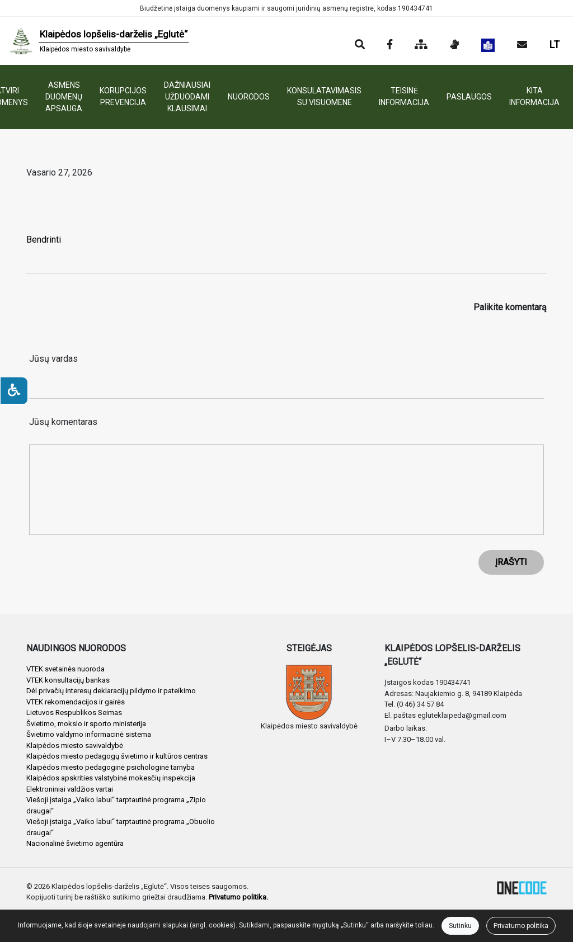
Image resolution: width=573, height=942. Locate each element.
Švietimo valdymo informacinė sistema (88, 734)
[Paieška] (359, 45)
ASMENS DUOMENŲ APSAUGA (63, 97)
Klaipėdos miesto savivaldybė (74, 745)
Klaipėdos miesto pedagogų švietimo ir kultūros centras (117, 756)
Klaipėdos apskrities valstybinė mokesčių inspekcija (110, 778)
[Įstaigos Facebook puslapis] (390, 45)
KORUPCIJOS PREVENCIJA (123, 96)
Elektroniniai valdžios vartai (69, 789)
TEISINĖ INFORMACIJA (404, 96)
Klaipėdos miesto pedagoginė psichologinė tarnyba (110, 767)
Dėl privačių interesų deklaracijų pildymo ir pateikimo (111, 691)
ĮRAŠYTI (511, 562)
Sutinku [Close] (460, 926)
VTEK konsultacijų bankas (68, 680)
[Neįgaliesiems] (14, 391)
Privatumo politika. (238, 897)
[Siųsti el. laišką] (522, 45)
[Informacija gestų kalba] (454, 45)
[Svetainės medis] (421, 45)
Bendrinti (43, 239)
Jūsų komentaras (63, 421)
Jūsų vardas (53, 358)
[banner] (99, 40)
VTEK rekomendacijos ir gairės (75, 702)
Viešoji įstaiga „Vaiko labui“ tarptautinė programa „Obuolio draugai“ (120, 827)
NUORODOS (249, 96)
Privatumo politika (521, 926)
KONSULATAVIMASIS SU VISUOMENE (324, 96)
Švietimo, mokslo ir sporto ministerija (86, 723)
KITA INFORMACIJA (534, 96)
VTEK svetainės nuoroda (65, 669)
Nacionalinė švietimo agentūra (75, 843)
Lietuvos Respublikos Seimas (74, 712)
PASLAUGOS (469, 96)
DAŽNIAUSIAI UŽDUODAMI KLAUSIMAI (187, 97)
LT (554, 44)
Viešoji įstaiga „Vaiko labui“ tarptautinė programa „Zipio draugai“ (116, 805)
